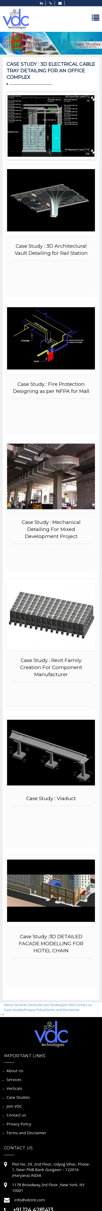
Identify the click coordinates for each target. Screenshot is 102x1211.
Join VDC (68, 1004)
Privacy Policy (34, 1009)
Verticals (35, 1004)
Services (21, 1004)
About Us (15, 1070)
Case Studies (52, 1004)
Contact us (83, 1004)
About (9, 1004)
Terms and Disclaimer (62, 1009)
